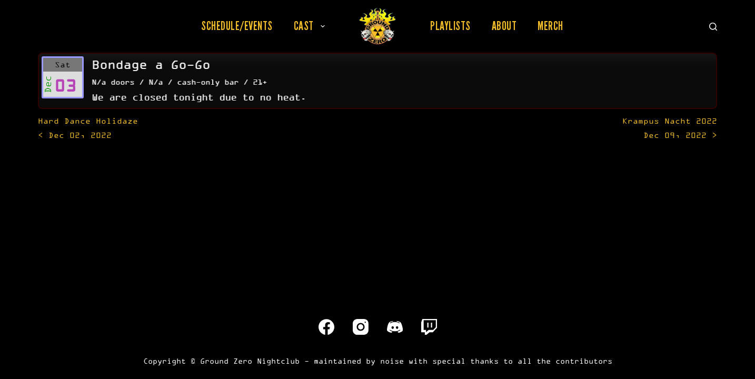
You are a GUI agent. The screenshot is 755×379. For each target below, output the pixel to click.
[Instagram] (361, 327)
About (504, 25)
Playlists (450, 25)
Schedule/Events (237, 25)
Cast (311, 25)
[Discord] (395, 327)
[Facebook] (326, 327)
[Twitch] (429, 327)
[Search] (713, 27)
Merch (550, 25)
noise (392, 360)
